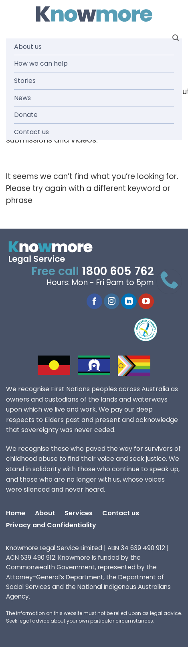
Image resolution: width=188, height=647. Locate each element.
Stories (25, 80)
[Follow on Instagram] (111, 301)
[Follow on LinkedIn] (129, 301)
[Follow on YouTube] (146, 301)
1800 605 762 (118, 271)
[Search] (175, 38)
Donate (26, 114)
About (45, 513)
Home (15, 513)
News (22, 97)
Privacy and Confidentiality (51, 525)
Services (79, 513)
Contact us (31, 132)
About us (28, 46)
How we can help (41, 63)
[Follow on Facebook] (94, 301)
